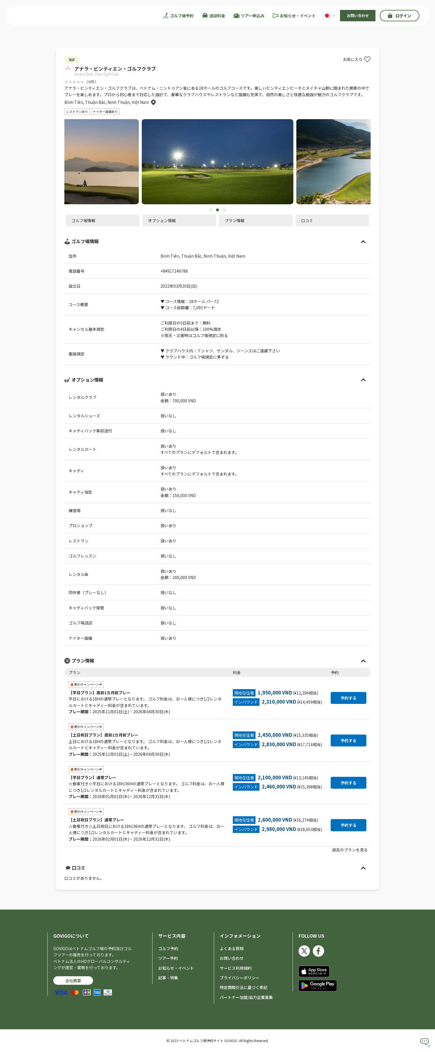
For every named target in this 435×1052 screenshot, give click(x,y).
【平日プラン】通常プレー (92, 777)
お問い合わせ (358, 15)
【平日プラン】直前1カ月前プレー (99, 692)
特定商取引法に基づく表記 (243, 987)
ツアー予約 (168, 958)
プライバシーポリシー (239, 978)
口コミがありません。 (217, 872)
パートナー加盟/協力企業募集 (246, 997)
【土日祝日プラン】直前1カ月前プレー (103, 735)
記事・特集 (168, 978)
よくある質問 (232, 948)
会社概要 (73, 981)
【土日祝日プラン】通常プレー (96, 820)
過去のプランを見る (350, 850)
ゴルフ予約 (168, 948)
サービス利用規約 (236, 968)
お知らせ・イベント (176, 968)
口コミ (75, 867)
